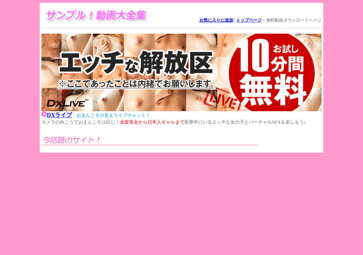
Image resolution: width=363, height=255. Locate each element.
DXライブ (59, 115)
